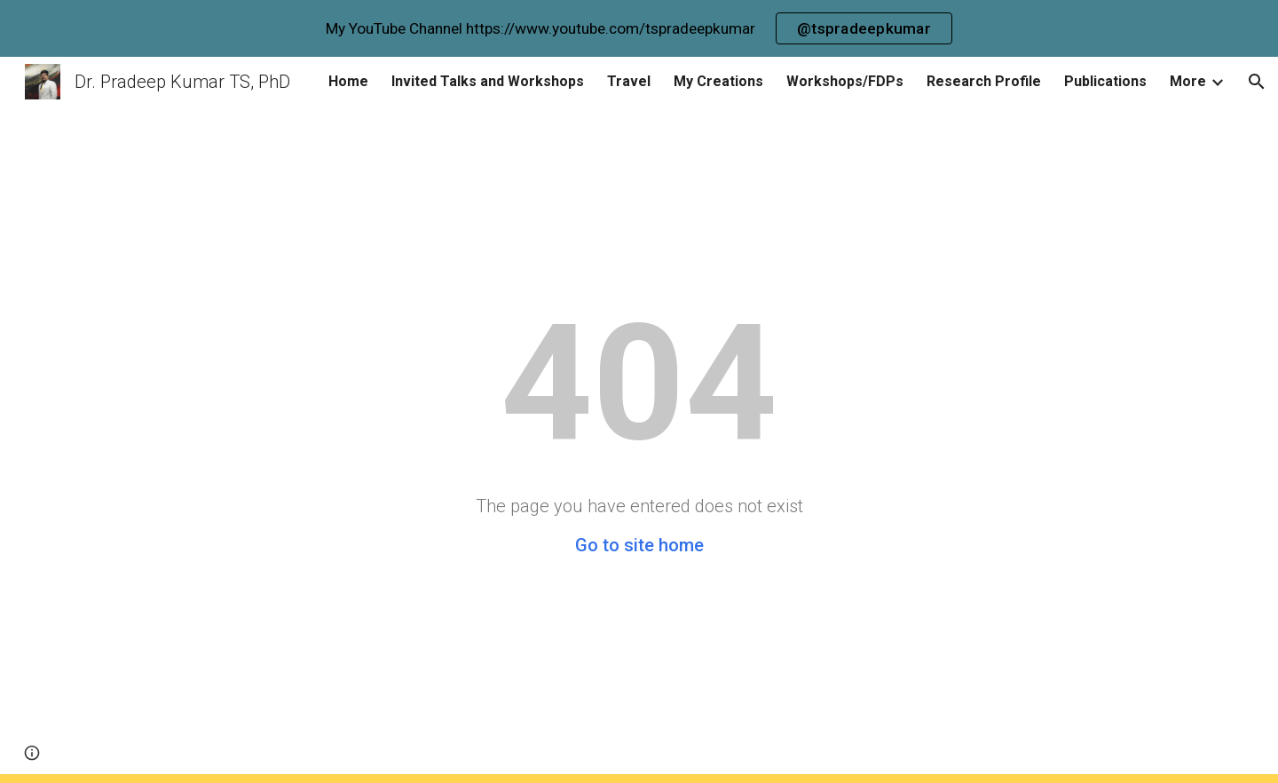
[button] (1256, 81)
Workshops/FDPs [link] (844, 81)
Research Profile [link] (984, 81)
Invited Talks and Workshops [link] (487, 81)
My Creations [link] (718, 81)
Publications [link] (1105, 81)
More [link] (1188, 81)
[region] (639, 28)
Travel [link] (629, 81)
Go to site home (639, 545)
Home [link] (348, 81)
